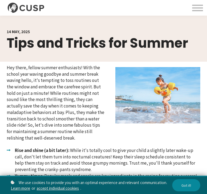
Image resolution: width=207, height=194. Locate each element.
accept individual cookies (58, 188)
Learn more (20, 188)
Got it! (186, 185)
